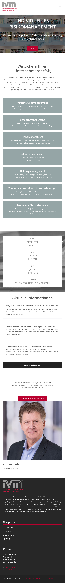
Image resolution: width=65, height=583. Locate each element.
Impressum (40, 578)
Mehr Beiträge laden (32, 365)
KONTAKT (6, 539)
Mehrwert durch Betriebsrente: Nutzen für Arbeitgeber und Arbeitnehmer (31, 327)
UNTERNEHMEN (8, 527)
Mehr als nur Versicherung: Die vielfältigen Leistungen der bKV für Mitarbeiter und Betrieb (32, 306)
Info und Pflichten (27, 578)
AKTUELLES (7, 531)
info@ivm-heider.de (15, 570)
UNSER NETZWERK (9, 535)
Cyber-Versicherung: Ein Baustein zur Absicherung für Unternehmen (29, 347)
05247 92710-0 (10, 567)
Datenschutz (50, 578)
